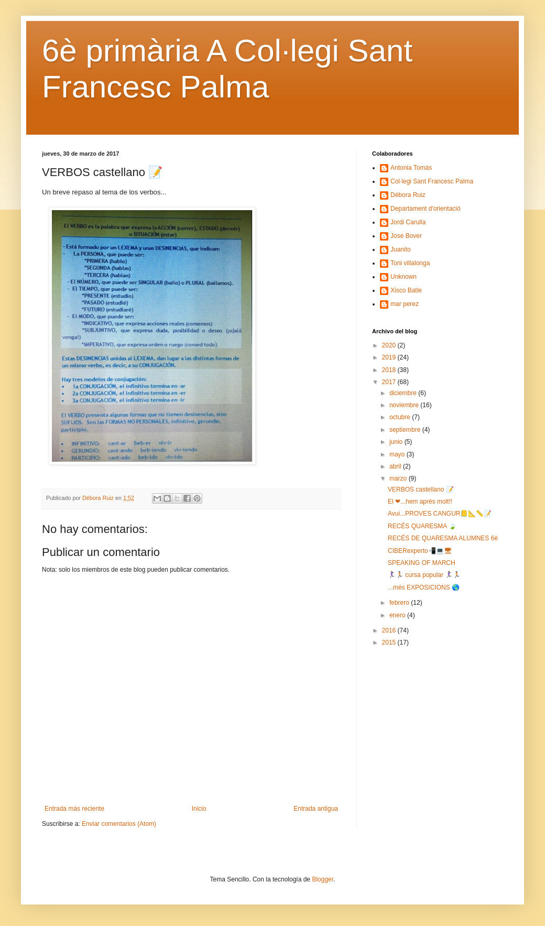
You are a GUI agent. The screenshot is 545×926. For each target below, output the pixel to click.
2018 (390, 370)
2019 (390, 357)
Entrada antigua (315, 808)
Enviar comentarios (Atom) (119, 823)
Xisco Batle (406, 290)
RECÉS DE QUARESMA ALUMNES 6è (443, 538)
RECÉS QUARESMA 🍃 (422, 526)
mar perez (404, 304)
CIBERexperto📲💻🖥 (420, 550)
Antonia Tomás (411, 167)
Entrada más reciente (74, 808)
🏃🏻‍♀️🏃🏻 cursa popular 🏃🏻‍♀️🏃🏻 (424, 575)
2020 (390, 345)
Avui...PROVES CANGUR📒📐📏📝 (440, 513)
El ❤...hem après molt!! (420, 501)
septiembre (405, 429)
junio (397, 441)
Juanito (400, 249)
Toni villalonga (410, 263)
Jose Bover (406, 235)
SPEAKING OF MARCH (421, 563)
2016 (390, 630)
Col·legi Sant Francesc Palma (431, 181)
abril (396, 466)
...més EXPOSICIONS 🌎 (424, 587)
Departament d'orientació (425, 208)
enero (398, 615)
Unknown (403, 276)
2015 (390, 642)
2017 (390, 382)
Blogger (322, 879)
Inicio (199, 808)
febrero (400, 602)
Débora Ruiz (408, 195)
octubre (400, 417)
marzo (399, 478)
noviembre (404, 405)
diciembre (403, 393)
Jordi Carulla (408, 222)
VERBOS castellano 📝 (421, 489)
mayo (398, 454)
